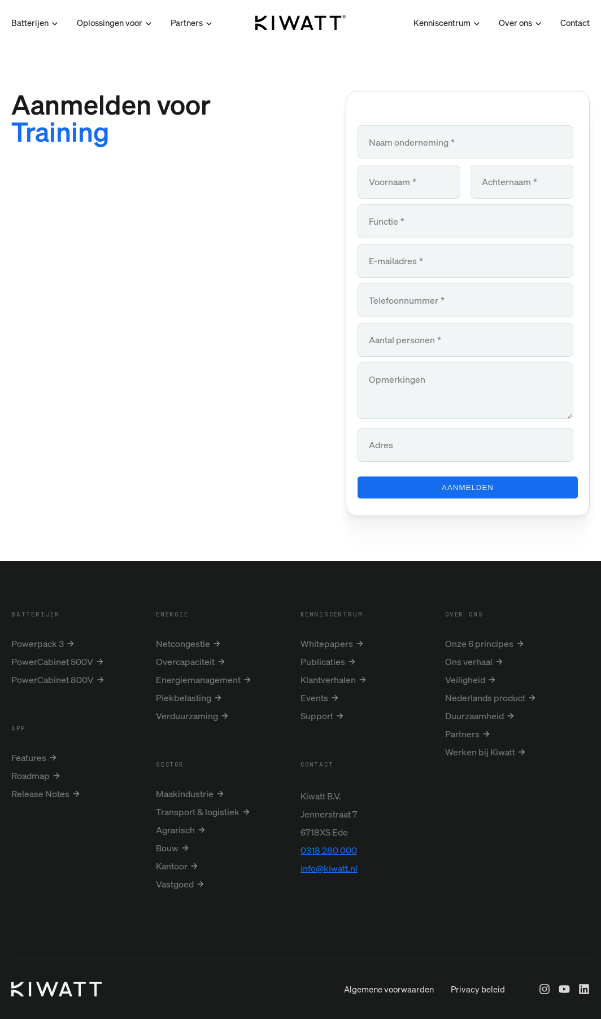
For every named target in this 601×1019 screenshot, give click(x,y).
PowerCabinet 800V (52, 679)
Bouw (167, 848)
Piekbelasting (183, 698)
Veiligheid (465, 679)
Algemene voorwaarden (389, 1011)
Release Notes (40, 794)
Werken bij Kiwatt (480, 752)
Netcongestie (183, 643)
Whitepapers (326, 643)
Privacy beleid (478, 1011)
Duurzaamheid (474, 716)
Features (28, 757)
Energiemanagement (198, 679)
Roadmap (30, 775)
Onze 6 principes (479, 643)
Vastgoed (175, 884)
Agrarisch (175, 830)
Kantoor (172, 866)
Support (316, 716)
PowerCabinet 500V (52, 661)
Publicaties (322, 661)
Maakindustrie (185, 794)
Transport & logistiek (197, 812)
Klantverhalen (328, 679)
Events (314, 698)
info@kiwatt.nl (329, 868)
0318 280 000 (328, 850)
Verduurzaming (187, 716)
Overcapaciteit (185, 661)
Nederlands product (485, 698)
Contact (575, 22)
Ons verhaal (469, 661)
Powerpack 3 (37, 643)
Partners (462, 734)
